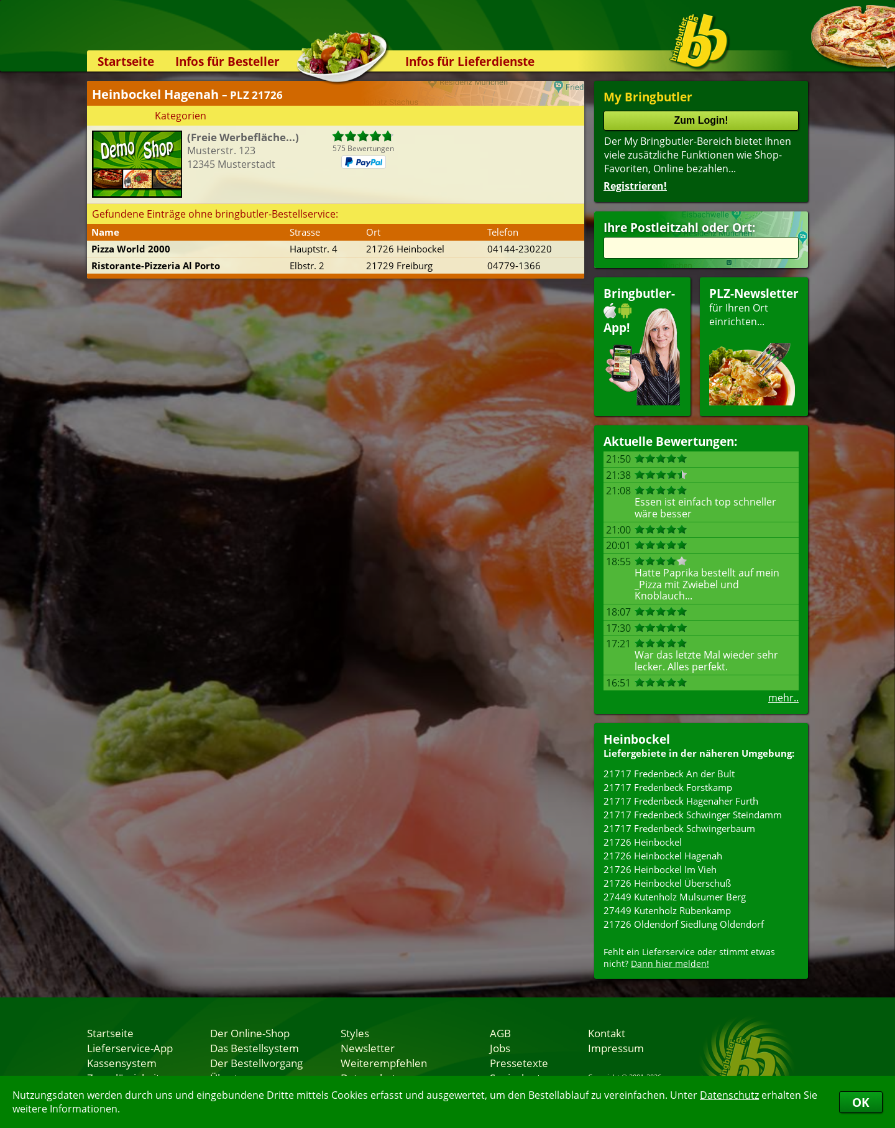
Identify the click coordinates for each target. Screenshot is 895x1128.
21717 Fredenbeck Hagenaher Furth (681, 801)
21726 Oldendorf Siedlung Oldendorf (684, 924)
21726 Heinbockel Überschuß (667, 883)
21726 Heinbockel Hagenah (663, 855)
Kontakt (606, 1032)
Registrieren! (635, 186)
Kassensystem (122, 1062)
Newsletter (368, 1047)
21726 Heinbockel (643, 842)
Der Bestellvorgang (256, 1062)
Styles (355, 1032)
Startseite (126, 61)
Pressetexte (519, 1062)
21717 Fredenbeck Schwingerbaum (679, 828)
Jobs (500, 1047)
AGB (500, 1032)
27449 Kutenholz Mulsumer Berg (675, 896)
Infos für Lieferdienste (470, 61)
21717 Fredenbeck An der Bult (669, 773)
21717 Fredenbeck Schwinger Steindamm (693, 814)
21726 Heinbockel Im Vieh (660, 869)
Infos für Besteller (227, 61)
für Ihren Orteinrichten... (754, 345)
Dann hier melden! (670, 963)
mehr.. (783, 698)
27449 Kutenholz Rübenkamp (667, 910)
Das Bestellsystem (254, 1047)
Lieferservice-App (130, 1047)
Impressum (616, 1047)
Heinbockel (637, 739)
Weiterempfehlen (384, 1062)
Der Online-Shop (250, 1032)
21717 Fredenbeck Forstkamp (668, 787)
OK (861, 1102)
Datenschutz (729, 1095)
